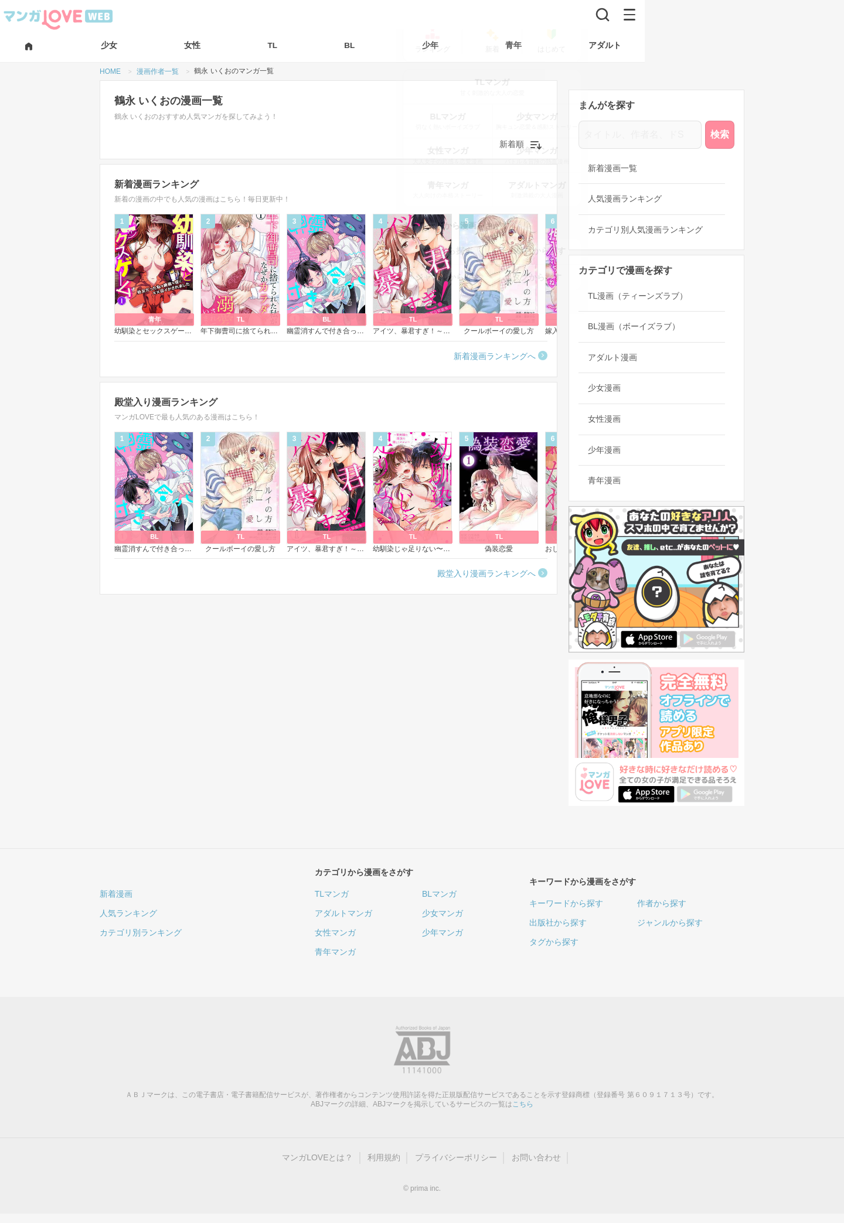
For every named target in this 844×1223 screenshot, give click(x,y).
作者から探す (661, 903)
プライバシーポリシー (456, 1157)
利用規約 (383, 1157)
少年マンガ (442, 932)
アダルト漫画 (612, 357)
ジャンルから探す (670, 922)
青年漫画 (604, 480)
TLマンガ (332, 894)
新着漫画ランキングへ (495, 356)
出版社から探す (558, 922)
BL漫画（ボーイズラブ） (634, 326)
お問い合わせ (536, 1157)
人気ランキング (128, 913)
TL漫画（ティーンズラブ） (638, 295)
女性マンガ (335, 932)
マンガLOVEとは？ (317, 1157)
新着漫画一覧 (612, 168)
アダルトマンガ (343, 913)
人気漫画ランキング (625, 198)
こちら (522, 1104)
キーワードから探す (566, 903)
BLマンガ (439, 894)
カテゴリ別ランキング (141, 932)
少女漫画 (604, 387)
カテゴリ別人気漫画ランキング (645, 229)
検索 (719, 134)
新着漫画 (116, 894)
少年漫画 (604, 450)
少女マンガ (442, 913)
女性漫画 (604, 418)
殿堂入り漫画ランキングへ (486, 573)
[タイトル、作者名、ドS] (640, 135)
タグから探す (553, 942)
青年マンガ (335, 951)
